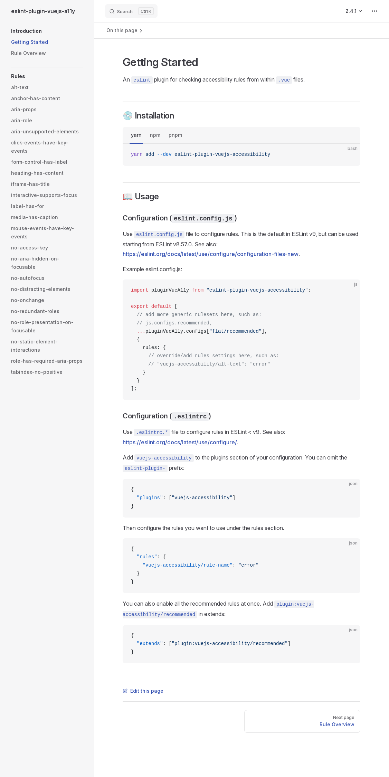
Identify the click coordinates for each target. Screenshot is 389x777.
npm (155, 135)
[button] (47, 31)
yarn (136, 135)
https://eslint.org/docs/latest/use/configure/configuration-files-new (210, 253)
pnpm (175, 135)
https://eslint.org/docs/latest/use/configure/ (180, 442)
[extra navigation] (374, 11)
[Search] (131, 11)
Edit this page (143, 691)
